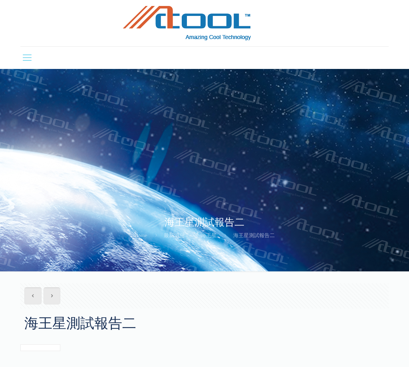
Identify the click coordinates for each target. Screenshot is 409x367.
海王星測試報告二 (254, 235)
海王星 (208, 235)
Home (140, 235)
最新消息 (174, 235)
